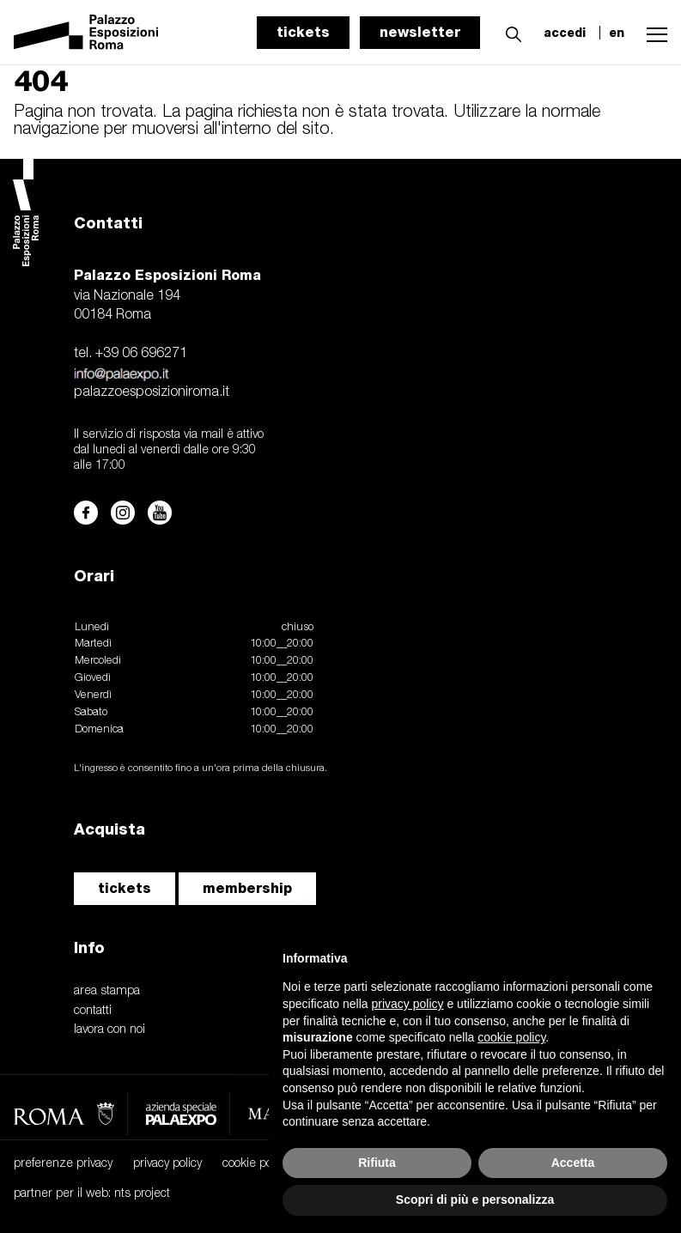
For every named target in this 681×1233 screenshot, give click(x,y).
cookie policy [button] (511, 1037)
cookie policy (255, 1163)
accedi (565, 32)
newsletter (420, 32)
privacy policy (167, 1163)
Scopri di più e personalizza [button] (475, 1199)
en (616, 32)
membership (247, 888)
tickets (303, 32)
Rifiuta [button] (377, 1162)
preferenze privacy (63, 1163)
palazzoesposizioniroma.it (151, 392)
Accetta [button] (573, 1162)
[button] (509, 31)
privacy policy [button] (408, 1004)
